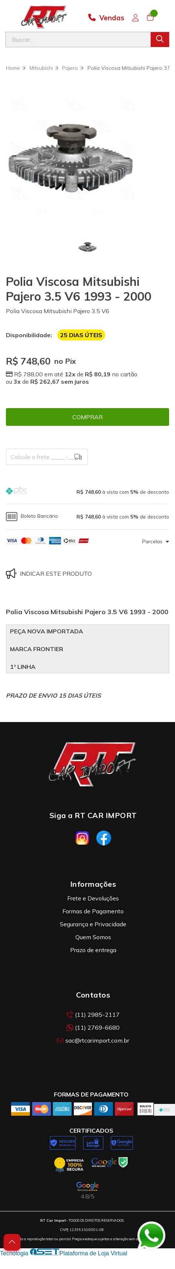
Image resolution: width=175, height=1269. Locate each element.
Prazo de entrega (93, 950)
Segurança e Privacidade (93, 924)
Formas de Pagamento (93, 911)
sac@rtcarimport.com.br (93, 1040)
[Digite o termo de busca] (78, 39)
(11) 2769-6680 (93, 1027)
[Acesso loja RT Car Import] (135, 17)
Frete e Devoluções (93, 898)
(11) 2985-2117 (93, 1014)
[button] (87, 491)
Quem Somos (93, 937)
